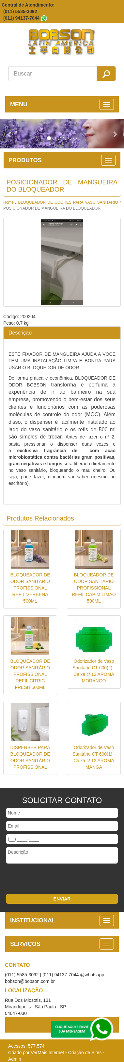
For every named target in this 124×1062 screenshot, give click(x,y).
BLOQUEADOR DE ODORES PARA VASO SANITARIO (68, 202)
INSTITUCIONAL (32, 920)
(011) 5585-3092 (20, 11)
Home (8, 202)
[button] (9, 133)
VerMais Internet (47, 1052)
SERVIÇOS (25, 944)
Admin (14, 1059)
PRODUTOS (25, 160)
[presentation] (49, 879)
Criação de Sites (85, 1052)
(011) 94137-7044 (21, 18)
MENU (18, 104)
